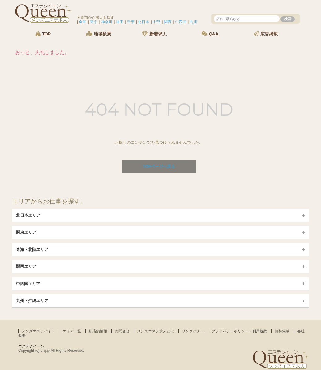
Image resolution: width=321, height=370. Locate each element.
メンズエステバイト (38, 331)
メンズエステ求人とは (155, 331)
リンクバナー (193, 331)
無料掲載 (282, 331)
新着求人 (154, 33)
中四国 (180, 22)
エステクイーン (31, 346)
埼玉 (119, 22)
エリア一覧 (71, 331)
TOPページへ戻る (159, 166)
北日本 (143, 22)
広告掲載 (266, 33)
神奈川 (106, 22)
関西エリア (26, 266)
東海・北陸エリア (32, 249)
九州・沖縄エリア (32, 300)
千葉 (131, 22)
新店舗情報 (98, 331)
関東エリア (26, 232)
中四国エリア (28, 283)
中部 (156, 22)
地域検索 (98, 33)
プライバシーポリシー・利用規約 (239, 331)
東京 (93, 22)
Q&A (210, 33)
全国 (82, 22)
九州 (193, 22)
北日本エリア (28, 215)
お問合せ (122, 331)
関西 (167, 22)
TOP (43, 33)
